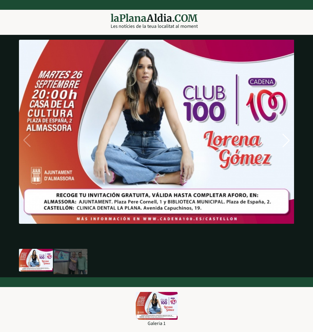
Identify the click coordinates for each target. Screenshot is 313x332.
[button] (286, 140)
